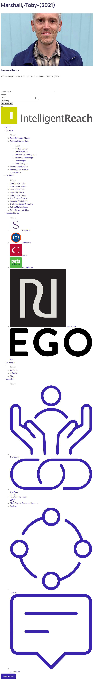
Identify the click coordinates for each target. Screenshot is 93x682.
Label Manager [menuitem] (21, 166)
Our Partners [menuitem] (18, 500)
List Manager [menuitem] (20, 163)
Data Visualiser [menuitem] (21, 154)
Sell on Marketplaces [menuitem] (19, 210)
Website (4, 103)
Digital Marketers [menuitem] (17, 192)
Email (3, 100)
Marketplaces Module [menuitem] (19, 172)
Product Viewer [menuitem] (21, 151)
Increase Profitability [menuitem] (19, 204)
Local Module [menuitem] (15, 175)
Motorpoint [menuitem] (20, 245)
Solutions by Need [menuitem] (18, 198)
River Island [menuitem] (43, 329)
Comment (6, 94)
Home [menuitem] (8, 130)
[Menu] (2, 109)
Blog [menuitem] (12, 379)
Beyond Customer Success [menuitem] (24, 506)
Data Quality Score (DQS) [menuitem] (25, 157)
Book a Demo (8, 679)
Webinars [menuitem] (14, 373)
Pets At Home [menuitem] (21, 270)
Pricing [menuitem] (13, 509)
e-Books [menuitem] (13, 376)
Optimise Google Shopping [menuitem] (21, 207)
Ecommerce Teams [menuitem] (18, 189)
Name (3, 97)
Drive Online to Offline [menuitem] (19, 213)
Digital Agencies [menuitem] (17, 195)
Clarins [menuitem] (19, 258)
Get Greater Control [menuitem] (18, 201)
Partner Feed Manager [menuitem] (24, 160)
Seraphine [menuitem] (20, 233)
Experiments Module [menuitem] (19, 169)
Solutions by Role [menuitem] (17, 186)
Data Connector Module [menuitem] (20, 141)
